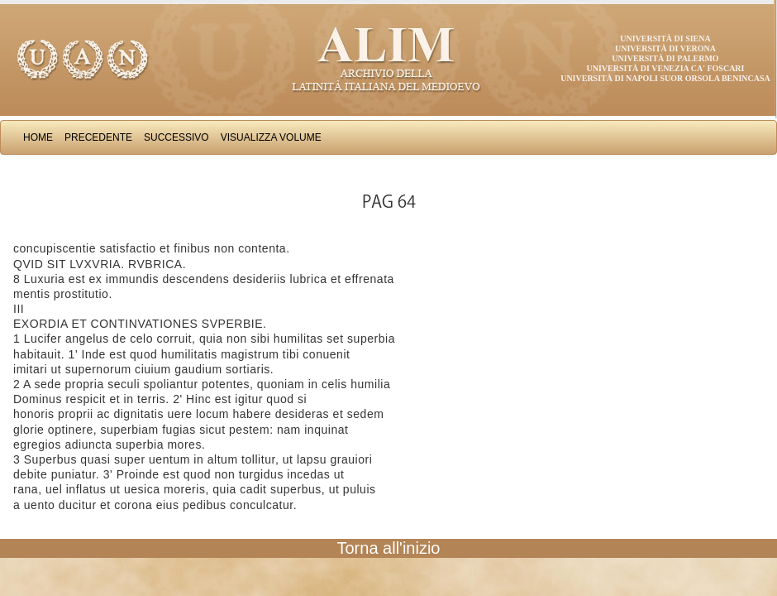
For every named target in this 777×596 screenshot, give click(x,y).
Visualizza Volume (271, 137)
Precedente (98, 137)
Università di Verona (665, 48)
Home (38, 137)
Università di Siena (665, 38)
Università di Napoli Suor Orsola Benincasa (665, 78)
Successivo (176, 137)
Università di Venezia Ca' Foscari (666, 68)
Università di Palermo (665, 58)
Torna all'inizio (389, 548)
